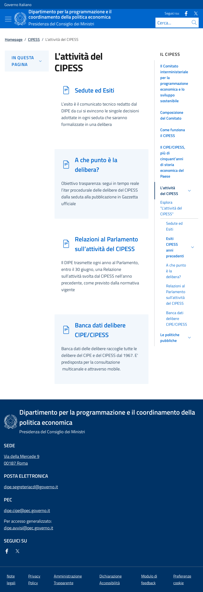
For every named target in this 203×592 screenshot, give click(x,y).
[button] (176, 83)
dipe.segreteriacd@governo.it (31, 487)
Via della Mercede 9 (21, 456)
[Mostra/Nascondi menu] (8, 19)
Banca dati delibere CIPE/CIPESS (100, 329)
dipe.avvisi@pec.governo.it (28, 528)
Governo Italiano (17, 4)
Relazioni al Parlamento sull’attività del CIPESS (106, 243)
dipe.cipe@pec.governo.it (27, 510)
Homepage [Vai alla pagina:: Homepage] (13, 39)
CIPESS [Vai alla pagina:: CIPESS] (34, 39)
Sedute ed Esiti (94, 90)
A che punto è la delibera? (96, 164)
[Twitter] (194, 13)
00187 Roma (16, 463)
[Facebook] (184, 13)
